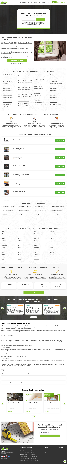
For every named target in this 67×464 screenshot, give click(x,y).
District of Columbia (6, 249)
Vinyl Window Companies (7, 214)
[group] (15, 403)
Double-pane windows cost (23, 103)
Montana (35, 231)
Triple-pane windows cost (55, 79)
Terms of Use (52, 450)
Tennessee (52, 238)
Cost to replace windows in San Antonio (24, 92)
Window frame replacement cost (56, 83)
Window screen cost (53, 95)
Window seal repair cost (54, 97)
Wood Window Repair (55, 218)
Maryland (19, 247)
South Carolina (53, 233)
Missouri (19, 259)
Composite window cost (7, 92)
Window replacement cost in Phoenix (57, 92)
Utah (51, 243)
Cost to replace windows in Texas (24, 96)
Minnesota (20, 254)
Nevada (35, 236)
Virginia (51, 247)
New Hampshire (37, 238)
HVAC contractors (35, 450)
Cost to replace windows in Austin (24, 78)
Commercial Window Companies (57, 206)
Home (3, 6)
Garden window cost (38, 81)
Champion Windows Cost (7, 90)
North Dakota (36, 249)
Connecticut (4, 245)
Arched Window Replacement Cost (9, 79)
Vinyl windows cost (53, 81)
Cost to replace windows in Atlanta (25, 75)
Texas (51, 240)
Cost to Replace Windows (8, 106)
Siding (33, 454)
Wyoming (52, 256)
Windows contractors (8, 6)
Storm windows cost (54, 76)
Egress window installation (23, 105)
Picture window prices (38, 100)
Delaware (3, 247)
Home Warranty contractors (34, 461)
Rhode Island (52, 231)
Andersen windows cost (7, 76)
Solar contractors (23, 454)
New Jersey (36, 240)
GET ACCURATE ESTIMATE (17, 60)
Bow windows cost (6, 85)
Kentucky (19, 240)
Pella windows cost (37, 95)
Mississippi (20, 256)
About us (49, 2)
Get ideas (25, 2)
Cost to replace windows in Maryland (25, 87)
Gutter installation (24, 456)
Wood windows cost (53, 102)
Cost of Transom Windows (8, 97)
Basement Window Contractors (25, 206)
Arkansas (3, 238)
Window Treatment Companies (41, 218)
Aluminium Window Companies (8, 206)
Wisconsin (52, 254)
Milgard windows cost (38, 93)
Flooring (33, 452)
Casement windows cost (7, 88)
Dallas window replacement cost (24, 98)
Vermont (51, 245)
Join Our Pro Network (61, 2)
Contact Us (46, 460)
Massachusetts (21, 249)
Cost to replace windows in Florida (25, 85)
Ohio (35, 252)
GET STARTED (33, 292)
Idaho (3, 259)
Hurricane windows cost (38, 88)
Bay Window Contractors (40, 206)
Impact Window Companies (40, 210)
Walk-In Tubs (34, 456)
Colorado (3, 243)
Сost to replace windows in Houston (56, 104)
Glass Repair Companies (23, 214)
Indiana (19, 233)
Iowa (19, 236)
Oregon (35, 256)
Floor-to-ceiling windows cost (40, 79)
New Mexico (36, 243)
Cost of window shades (7, 102)
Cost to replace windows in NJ (24, 89)
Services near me (60, 453)
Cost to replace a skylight (8, 104)
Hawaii (3, 256)
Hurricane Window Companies (24, 210)
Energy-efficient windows (39, 74)
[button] (2, 308)
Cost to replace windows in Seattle (25, 94)
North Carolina (37, 247)
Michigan (19, 252)
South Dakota (52, 236)
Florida (3, 252)
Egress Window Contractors (8, 210)
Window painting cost (54, 88)
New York (36, 245)
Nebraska (36, 233)
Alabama (3, 231)
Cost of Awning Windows (7, 95)
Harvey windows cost (38, 86)
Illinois (19, 231)
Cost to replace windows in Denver (25, 82)
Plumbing (33, 458)
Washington (52, 249)
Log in (54, 2)
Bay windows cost (6, 83)
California (4, 240)
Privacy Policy (52, 452)
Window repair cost (53, 90)
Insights (21, 2)
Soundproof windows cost (55, 74)
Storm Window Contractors (56, 210)
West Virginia (52, 252)
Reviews (45, 456)
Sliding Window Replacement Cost (40, 104)
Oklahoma (36, 254)
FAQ (44, 454)
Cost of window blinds (7, 99)
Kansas (19, 238)
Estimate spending (43, 2)
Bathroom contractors (24, 458)
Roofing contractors (24, 450)
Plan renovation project (33, 2)
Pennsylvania (36, 259)
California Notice (52, 454)
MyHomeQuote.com (5, 457)
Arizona (3, 236)
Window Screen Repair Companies (9, 218)
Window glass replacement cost (56, 85)
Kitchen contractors (24, 460)
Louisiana (20, 243)
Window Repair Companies (40, 214)
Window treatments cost (54, 99)
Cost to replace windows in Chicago (25, 80)
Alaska (3, 233)
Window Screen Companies (56, 214)
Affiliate (45, 450)
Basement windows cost (7, 81)
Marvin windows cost (38, 90)
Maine (19, 245)
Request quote (60, 140)
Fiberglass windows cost (38, 77)
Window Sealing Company (24, 218)
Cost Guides (60, 450)
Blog (45, 452)
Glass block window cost (38, 84)
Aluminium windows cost (7, 74)
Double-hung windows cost (23, 101)
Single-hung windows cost (39, 102)
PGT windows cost (37, 97)
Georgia (3, 254)
